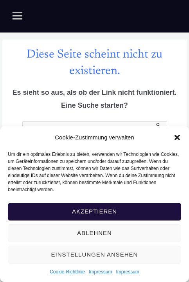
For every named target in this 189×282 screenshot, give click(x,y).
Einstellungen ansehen (94, 254)
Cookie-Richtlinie (67, 272)
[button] (177, 137)
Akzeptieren (94, 211)
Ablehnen (94, 233)
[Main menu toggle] (17, 15)
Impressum (100, 272)
